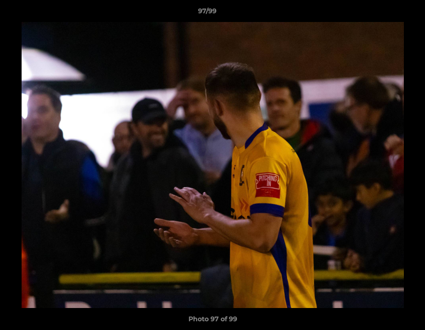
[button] (386, 13)
